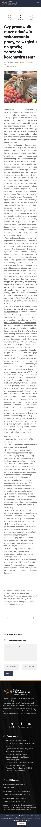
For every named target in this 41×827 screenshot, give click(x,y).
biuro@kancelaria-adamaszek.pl (14, 784)
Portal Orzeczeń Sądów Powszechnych (19, 762)
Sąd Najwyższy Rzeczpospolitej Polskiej (19, 749)
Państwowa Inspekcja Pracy (15, 771)
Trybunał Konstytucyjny (14, 751)
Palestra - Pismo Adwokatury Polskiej (19, 768)
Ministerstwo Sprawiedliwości (16, 740)
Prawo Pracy (12, 66)
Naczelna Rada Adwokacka (15, 765)
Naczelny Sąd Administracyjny (16, 754)
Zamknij (22, 823)
